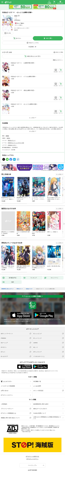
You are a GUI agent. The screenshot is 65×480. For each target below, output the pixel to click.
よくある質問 (37, 386)
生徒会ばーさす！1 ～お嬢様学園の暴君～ (23, 63)
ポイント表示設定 (38, 390)
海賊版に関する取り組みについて (10, 417)
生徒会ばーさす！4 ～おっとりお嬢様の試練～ (24, 104)
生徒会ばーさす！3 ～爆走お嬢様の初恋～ (23, 90)
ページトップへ (32, 465)
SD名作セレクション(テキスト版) (16, 142)
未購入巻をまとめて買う (34, 56)
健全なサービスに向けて (40, 408)
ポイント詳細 (18, 25)
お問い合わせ (4, 390)
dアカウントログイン (7, 395)
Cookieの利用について (39, 413)
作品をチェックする (33, 42)
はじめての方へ (6, 381)
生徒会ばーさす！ (12, 145)
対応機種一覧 (37, 381)
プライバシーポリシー (7, 408)
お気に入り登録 (59, 52)
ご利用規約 (4, 404)
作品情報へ (31, 46)
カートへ (18, 38)
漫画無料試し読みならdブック (7, 288)
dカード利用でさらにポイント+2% (21, 28)
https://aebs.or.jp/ (26, 431)
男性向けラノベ (11, 140)
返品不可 (16, 29)
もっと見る (59, 174)
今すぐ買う (49, 38)
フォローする (19, 16)
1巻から (55, 60)
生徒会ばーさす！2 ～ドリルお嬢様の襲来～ (23, 76)
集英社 (8, 138)
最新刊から (60, 60)
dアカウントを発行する (32, 456)
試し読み (9, 33)
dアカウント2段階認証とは (8, 413)
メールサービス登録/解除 (8, 386)
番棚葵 (15, 15)
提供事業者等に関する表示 (40, 404)
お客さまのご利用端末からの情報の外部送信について (47, 417)
